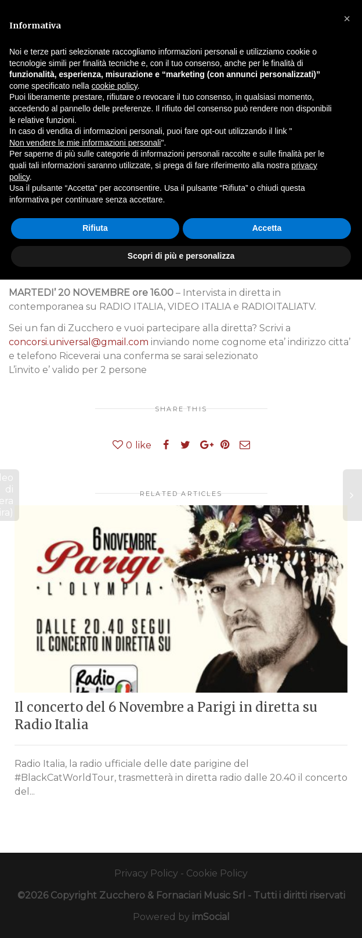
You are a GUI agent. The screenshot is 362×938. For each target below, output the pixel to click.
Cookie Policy (217, 873)
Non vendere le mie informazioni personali (85, 142)
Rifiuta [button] (95, 228)
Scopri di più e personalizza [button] (181, 255)
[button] (347, 18)
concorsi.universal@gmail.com (79, 341)
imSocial (211, 916)
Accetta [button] (267, 228)
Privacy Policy (146, 873)
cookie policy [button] (114, 85)
